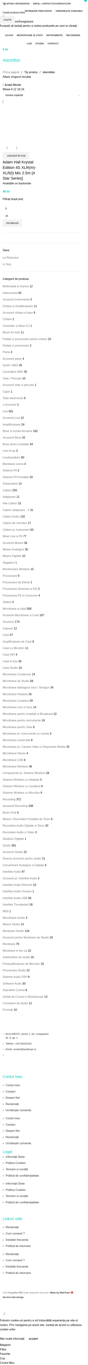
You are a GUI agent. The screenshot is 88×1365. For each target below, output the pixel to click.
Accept (33, 1339)
